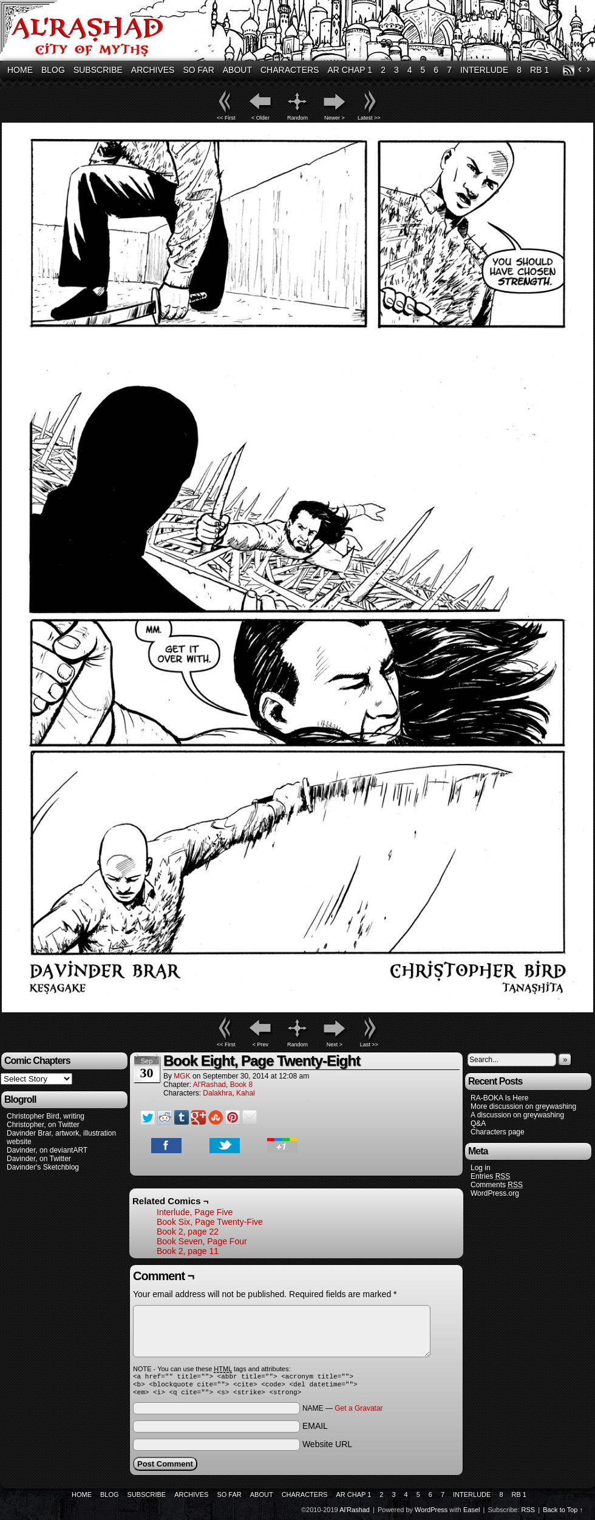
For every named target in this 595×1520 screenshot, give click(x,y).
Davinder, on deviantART (47, 1150)
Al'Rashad (209, 1084)
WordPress (431, 1513)
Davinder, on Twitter (39, 1158)
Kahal (245, 1093)
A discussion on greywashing (517, 1115)
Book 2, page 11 (188, 1251)
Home (20, 70)
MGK (182, 1076)
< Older (260, 118)
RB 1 (539, 70)
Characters (289, 70)
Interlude (484, 70)
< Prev (260, 1044)
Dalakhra (217, 1093)
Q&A (478, 1123)
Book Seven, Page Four (202, 1241)
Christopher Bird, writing (45, 1116)
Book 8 (241, 1084)
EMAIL (315, 1429)
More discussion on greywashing (523, 1106)
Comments (497, 1185)
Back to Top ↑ (563, 1513)
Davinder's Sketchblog (43, 1167)
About (237, 70)
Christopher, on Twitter (43, 1124)
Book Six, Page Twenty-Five (210, 1222)
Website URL (327, 1448)
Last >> (369, 1044)
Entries (490, 1176)
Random (297, 118)
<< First (226, 118)
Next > (334, 1044)
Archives (153, 70)
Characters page (498, 1132)
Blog (53, 70)
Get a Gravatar (358, 1412)
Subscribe (98, 70)
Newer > (334, 118)
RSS (568, 70)
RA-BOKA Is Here (499, 1098)
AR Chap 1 (349, 70)
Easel (471, 1513)
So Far (198, 70)
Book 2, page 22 (188, 1231)
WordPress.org (495, 1193)
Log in (481, 1168)
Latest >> (369, 118)
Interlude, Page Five (195, 1212)
